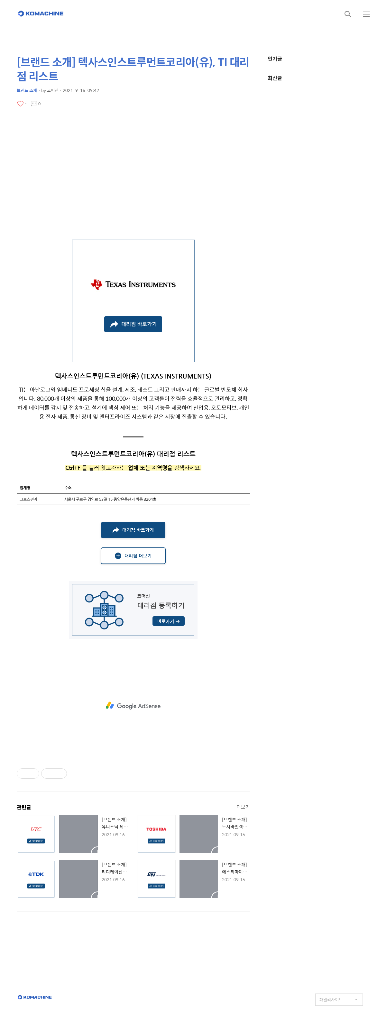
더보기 (243, 807)
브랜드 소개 (27, 90)
